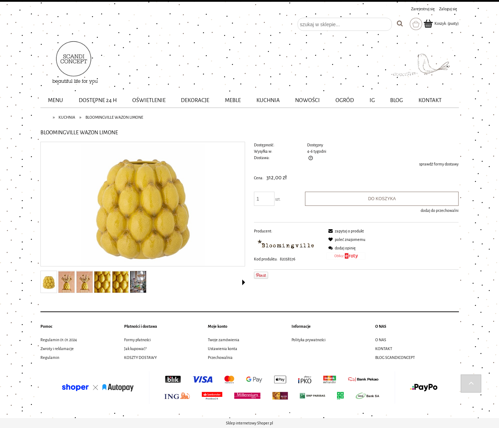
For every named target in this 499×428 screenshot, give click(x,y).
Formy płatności (137, 340)
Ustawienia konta (222, 349)
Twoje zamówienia (223, 340)
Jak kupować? (135, 349)
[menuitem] (55, 100)
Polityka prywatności (309, 340)
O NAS (380, 340)
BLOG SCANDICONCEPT (395, 357)
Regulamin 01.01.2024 (58, 340)
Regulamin (49, 357)
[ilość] (264, 199)
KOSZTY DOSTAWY (140, 357)
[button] (243, 282)
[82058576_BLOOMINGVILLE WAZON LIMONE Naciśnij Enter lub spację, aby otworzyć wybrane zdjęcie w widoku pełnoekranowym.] (143, 204)
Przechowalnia (220, 357)
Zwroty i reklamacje (57, 349)
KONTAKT (383, 349)
